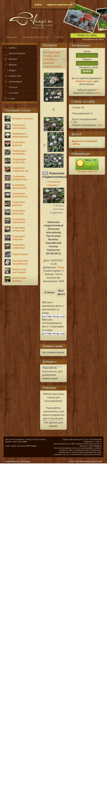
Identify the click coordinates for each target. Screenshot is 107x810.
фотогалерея (14, 53)
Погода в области (87, 171)
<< (64, 59)
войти (38, 4)
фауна (10, 64)
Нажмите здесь (84, 81)
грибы (10, 47)
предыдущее (54, 181)
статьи (10, 87)
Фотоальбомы (51, 52)
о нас (9, 98)
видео (10, 70)
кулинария (12, 81)
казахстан (12, 76)
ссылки (10, 93)
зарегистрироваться (60, 4)
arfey (25, 441)
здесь (97, 92)
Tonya (60, 267)
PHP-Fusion (31, 446)
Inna (99, 125)
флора (10, 59)
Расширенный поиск (93, 39)
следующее (51, 185)
